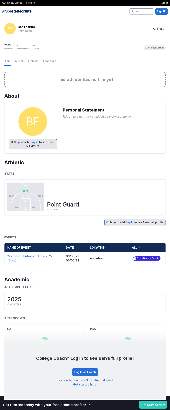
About (19, 61)
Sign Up (161, 11)
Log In (164, 2)
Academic (49, 61)
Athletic (33, 61)
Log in (34, 142)
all (136, 247)
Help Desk (29, 2)
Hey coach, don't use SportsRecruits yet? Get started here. (85, 382)
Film (8, 61)
